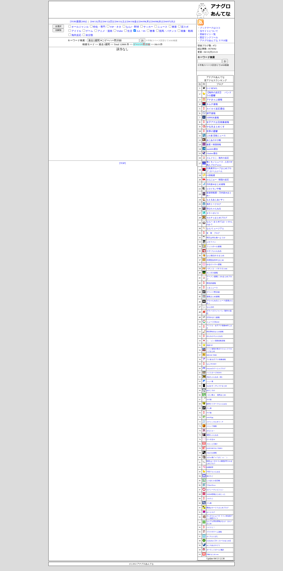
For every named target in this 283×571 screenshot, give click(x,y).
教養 (152, 30)
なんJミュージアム (215, 228)
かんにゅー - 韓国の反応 (217, 179)
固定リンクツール (209, 37)
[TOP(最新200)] (78, 21)
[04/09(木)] (145, 21)
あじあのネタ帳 (213, 140)
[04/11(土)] (120, 21)
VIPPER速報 (212, 117)
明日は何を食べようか (215, 238)
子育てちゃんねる (213, 472)
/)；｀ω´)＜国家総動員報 (215, 341)
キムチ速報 (212, 104)
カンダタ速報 (212, 273)
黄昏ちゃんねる (212, 435)
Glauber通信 (211, 153)
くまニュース (212, 288)
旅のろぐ (209, 476)
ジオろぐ (209, 499)
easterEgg (209, 417)
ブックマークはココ (210, 27)
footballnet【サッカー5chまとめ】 (219, 541)
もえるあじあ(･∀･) (215, 200)
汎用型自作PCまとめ (215, 260)
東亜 (174, 26)
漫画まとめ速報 (213, 297)
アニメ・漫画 (105, 30)
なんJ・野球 (132, 26)
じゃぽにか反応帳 (213, 481)
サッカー (148, 26)
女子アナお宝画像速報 (217, 122)
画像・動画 (187, 30)
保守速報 (211, 113)
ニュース (162, 26)
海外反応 (76, 35)
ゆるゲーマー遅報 (214, 264)
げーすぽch (210, 439)
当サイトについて (209, 31)
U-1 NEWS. (212, 88)
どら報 (209, 503)
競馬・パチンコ (167, 30)
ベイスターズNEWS (214, 373)
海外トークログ (213, 204)
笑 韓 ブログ (213, 233)
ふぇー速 (209, 381)
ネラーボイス (212, 213)
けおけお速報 (211, 453)
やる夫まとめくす (215, 126)
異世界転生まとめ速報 (214, 332)
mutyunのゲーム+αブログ (215, 368)
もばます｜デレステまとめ (216, 386)
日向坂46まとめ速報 (215, 184)
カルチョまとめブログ (216, 217)
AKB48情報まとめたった (215, 494)
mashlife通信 (212, 149)
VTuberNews (211, 485)
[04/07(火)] (169, 21)
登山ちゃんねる (213, 208)
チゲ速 (209, 413)
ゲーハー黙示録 (213, 292)
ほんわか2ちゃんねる (214, 336)
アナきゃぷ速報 (214, 99)
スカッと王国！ (212, 444)
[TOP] (122, 163)
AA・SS (140, 30)
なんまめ (210, 307)
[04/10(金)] (132, 21)
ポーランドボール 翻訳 (215, 550)
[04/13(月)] (96, 21)
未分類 (89, 35)
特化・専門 (99, 26)
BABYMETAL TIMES (214, 448)
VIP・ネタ (115, 26)
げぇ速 (209, 408)
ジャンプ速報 (211, 426)
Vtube (120, 30)
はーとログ (210, 512)
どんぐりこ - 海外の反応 (217, 158)
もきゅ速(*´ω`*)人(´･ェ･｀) (216, 457)
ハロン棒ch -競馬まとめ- (216, 395)
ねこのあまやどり (213, 545)
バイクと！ (210, 527)
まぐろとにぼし (212, 536)
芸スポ (184, 26)
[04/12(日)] (108, 21)
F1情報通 (210, 175)
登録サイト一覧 (208, 34)
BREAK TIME (211, 355)
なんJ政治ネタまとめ (215, 255)
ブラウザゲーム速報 (214, 532)
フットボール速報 (214, 246)
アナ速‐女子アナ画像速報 (216, 359)
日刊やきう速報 (213, 317)
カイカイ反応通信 (215, 108)
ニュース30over (212, 322)
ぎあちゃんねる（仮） (214, 377)
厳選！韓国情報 (213, 144)
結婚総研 (209, 467)
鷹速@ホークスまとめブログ (217, 508)
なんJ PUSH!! (211, 364)
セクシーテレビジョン (214, 490)
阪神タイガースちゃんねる (216, 404)
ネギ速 (209, 399)
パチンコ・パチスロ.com (216, 269)
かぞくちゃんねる (214, 251)
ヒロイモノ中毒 (213, 189)
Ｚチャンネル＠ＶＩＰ (214, 422)
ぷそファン (211, 242)
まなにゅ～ (210, 431)
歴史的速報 (211, 283)
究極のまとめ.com (212, 554)
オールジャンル (80, 26)
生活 (129, 30)
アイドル (76, 30)
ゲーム (89, 30)
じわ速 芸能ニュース (216, 135)
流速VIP (209, 345)
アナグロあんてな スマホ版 (214, 40)
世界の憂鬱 (212, 131)
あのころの (210, 390)
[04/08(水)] (157, 21)
